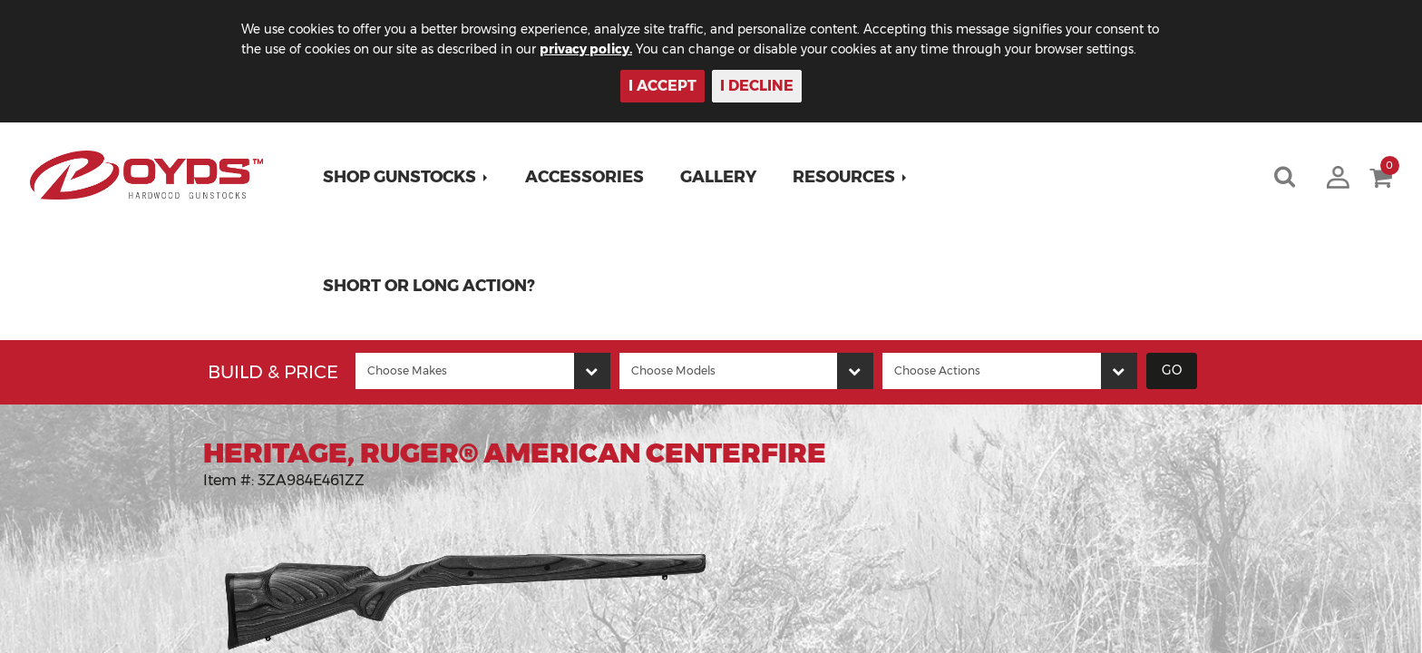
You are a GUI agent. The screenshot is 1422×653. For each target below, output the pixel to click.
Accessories (586, 177)
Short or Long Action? (431, 286)
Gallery (720, 177)
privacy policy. (612, 49)
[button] (408, 176)
